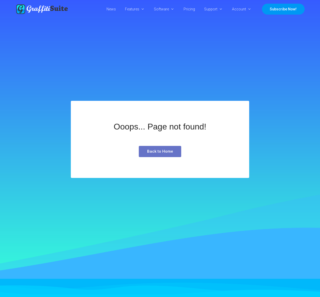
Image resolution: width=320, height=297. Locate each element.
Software (161, 9)
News (111, 9)
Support (210, 9)
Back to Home (160, 151)
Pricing (189, 9)
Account (239, 9)
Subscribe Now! (283, 9)
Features (132, 9)
